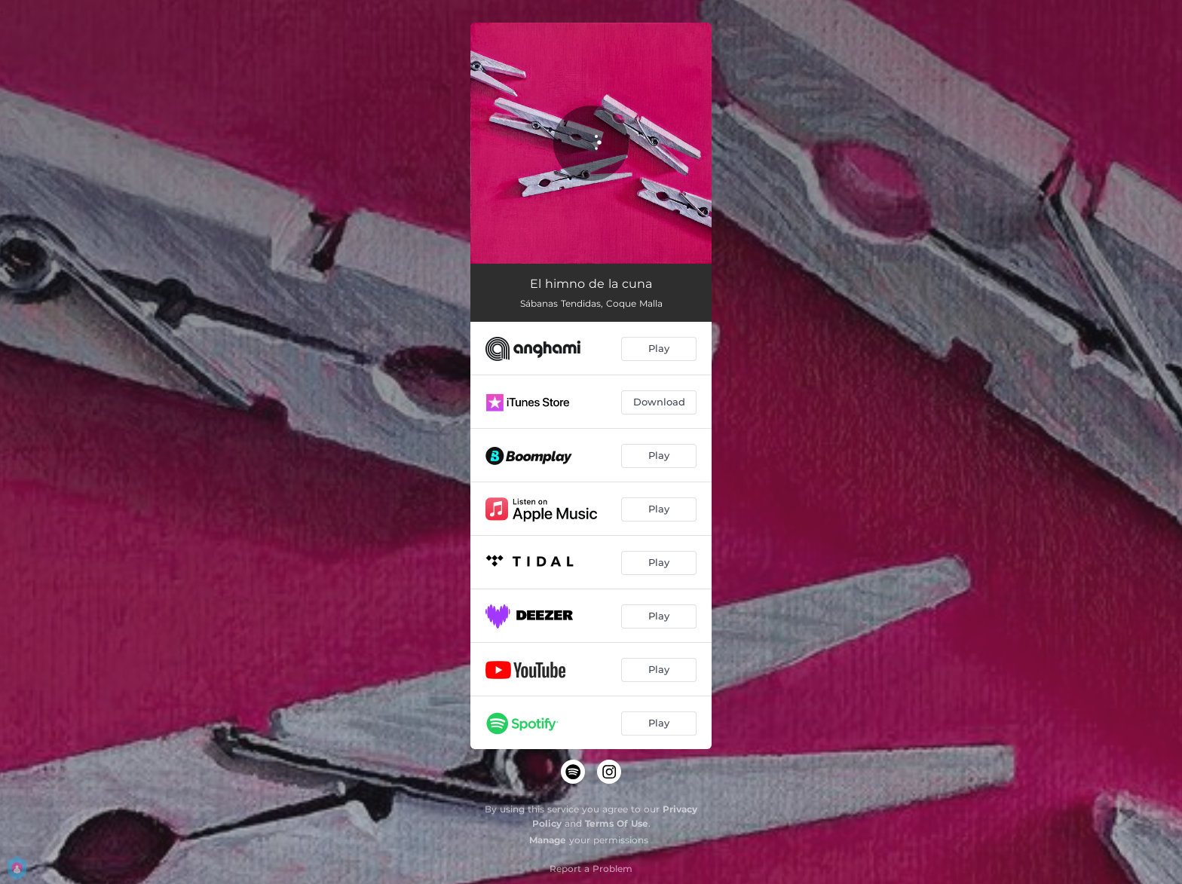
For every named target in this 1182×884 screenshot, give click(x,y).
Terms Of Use (616, 823)
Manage (547, 840)
